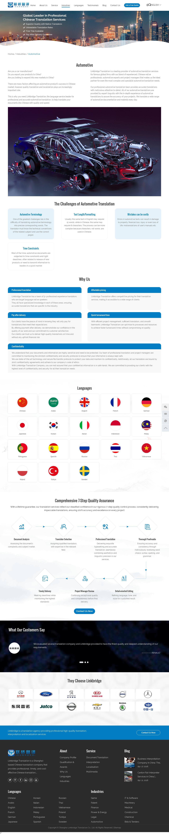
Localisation (92, 768)
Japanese (22, 434)
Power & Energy (99, 813)
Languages (79, 5)
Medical (128, 808)
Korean (53, 434)
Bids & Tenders (132, 823)
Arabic (53, 411)
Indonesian (115, 434)
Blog (104, 5)
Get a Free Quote (132, 5)
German (146, 411)
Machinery (130, 804)
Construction (131, 813)
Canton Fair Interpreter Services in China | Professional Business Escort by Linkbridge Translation (148, 776)
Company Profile (68, 758)
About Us (43, 5)
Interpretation (93, 763)
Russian (84, 457)
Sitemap (117, 829)
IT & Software (131, 799)
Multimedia (92, 773)
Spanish (53, 457)
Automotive (34, 54)
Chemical (129, 818)
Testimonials (93, 5)
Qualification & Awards (67, 765)
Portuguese (22, 457)
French (115, 411)
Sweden (84, 481)
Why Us (64, 773)
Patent (94, 804)
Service (54, 5)
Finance (94, 808)
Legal (93, 818)
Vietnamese (146, 457)
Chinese (22, 411)
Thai (115, 457)
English (153, 4)
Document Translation (97, 758)
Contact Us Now (84, 612)
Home (33, 5)
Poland (22, 481)
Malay (146, 434)
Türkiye (53, 481)
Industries (66, 5)
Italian (84, 434)
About (63, 752)
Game (94, 799)
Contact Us (115, 5)
